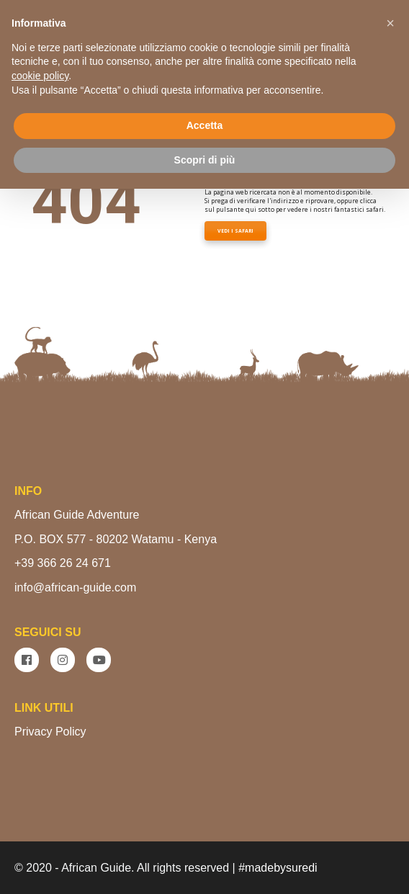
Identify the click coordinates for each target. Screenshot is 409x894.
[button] (390, 23)
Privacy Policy (50, 731)
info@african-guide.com (75, 587)
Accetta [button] (204, 125)
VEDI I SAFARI (235, 231)
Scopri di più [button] (204, 160)
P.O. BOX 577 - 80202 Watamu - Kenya (115, 539)
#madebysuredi (277, 868)
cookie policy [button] (40, 75)
